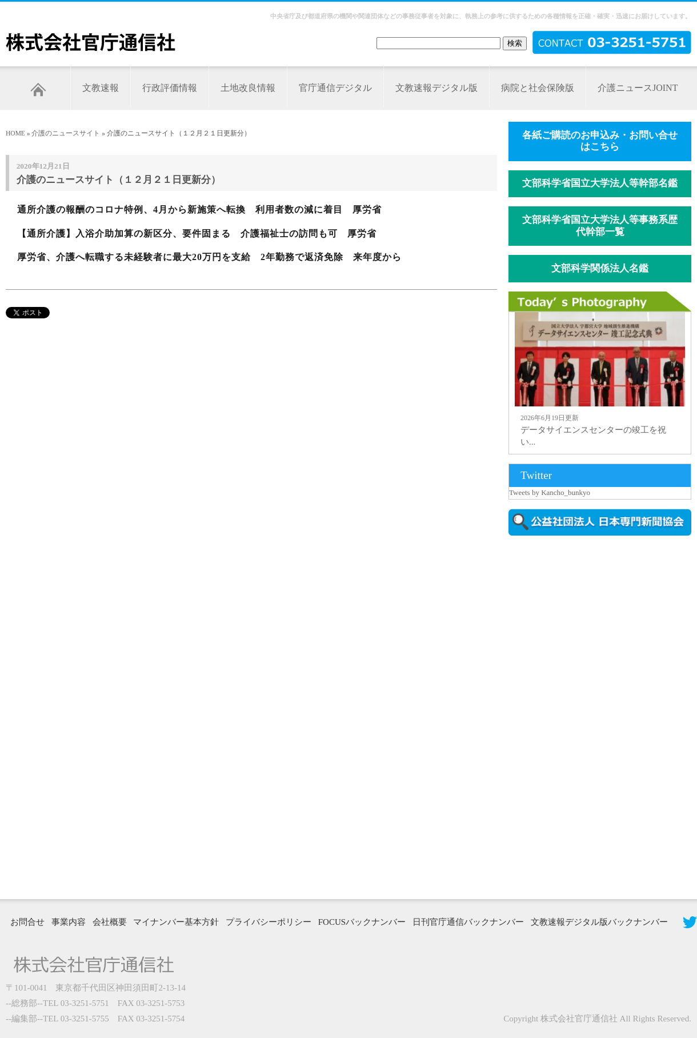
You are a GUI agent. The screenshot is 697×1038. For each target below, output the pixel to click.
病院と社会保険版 (537, 88)
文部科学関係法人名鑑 (599, 268)
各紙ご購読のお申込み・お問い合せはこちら (600, 141)
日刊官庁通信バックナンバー (468, 922)
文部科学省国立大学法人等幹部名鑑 (600, 183)
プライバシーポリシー (268, 922)
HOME (15, 133)
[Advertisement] (549, 716)
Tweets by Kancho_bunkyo (549, 492)
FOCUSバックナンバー (362, 922)
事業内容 (68, 922)
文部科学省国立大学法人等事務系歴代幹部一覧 (600, 225)
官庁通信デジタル (335, 88)
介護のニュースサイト (65, 133)
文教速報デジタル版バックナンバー (599, 922)
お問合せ (27, 922)
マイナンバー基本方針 (176, 922)
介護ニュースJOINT (638, 88)
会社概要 (110, 922)
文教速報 (100, 88)
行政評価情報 (169, 88)
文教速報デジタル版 (436, 88)
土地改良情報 (248, 88)
